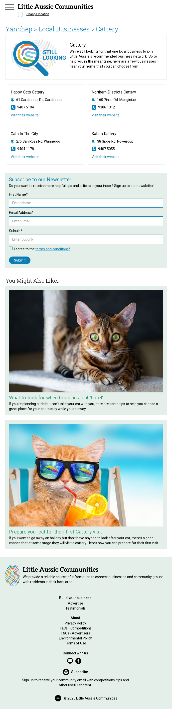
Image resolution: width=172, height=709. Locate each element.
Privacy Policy (75, 623)
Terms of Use (75, 643)
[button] (9, 6)
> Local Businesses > (64, 29)
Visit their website (25, 115)
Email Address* (21, 213)
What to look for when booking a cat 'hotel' (56, 397)
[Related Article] (86, 341)
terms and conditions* (52, 249)
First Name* (18, 194)
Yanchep (18, 29)
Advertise (75, 603)
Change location (37, 14)
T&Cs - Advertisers (75, 633)
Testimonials (75, 608)
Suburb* (15, 231)
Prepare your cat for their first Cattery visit (55, 531)
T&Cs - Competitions (75, 628)
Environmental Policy (75, 638)
